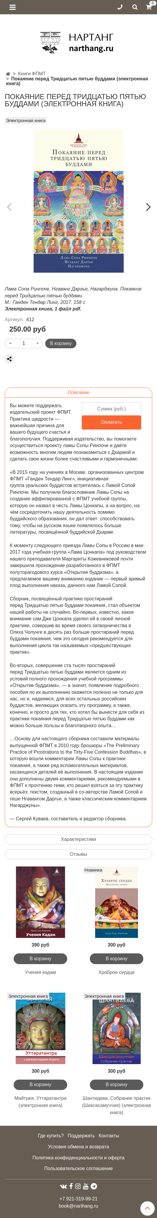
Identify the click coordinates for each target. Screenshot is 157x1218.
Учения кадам (40, 972)
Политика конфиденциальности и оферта (78, 1157)
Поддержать (81, 1135)
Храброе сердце (116, 972)
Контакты (109, 1135)
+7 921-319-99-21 (78, 1198)
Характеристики (78, 839)
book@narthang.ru (78, 1205)
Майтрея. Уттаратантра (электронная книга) (40, 1102)
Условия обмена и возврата (78, 1146)
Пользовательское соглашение (78, 1168)
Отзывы (78, 854)
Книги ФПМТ (32, 73)
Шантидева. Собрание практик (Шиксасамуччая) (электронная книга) (116, 1105)
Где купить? (51, 1135)
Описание (78, 392)
